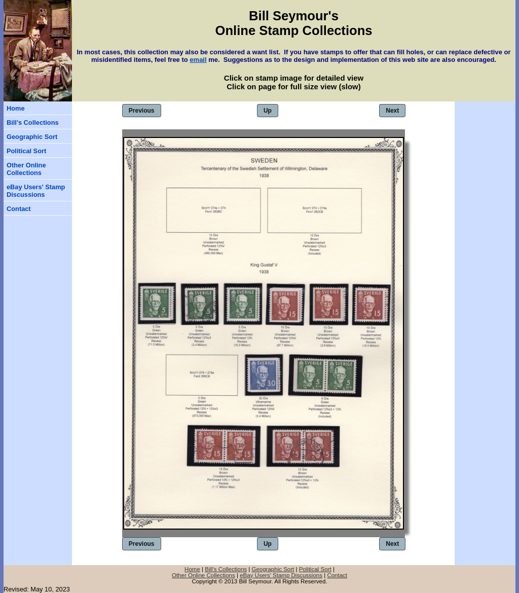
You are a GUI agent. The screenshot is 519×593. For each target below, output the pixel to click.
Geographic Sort (32, 137)
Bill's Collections (33, 122)
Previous (142, 110)
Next (392, 110)
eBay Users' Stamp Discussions (36, 190)
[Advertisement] (485, 162)
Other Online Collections (26, 169)
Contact (19, 209)
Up (268, 110)
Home (16, 108)
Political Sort (26, 151)
